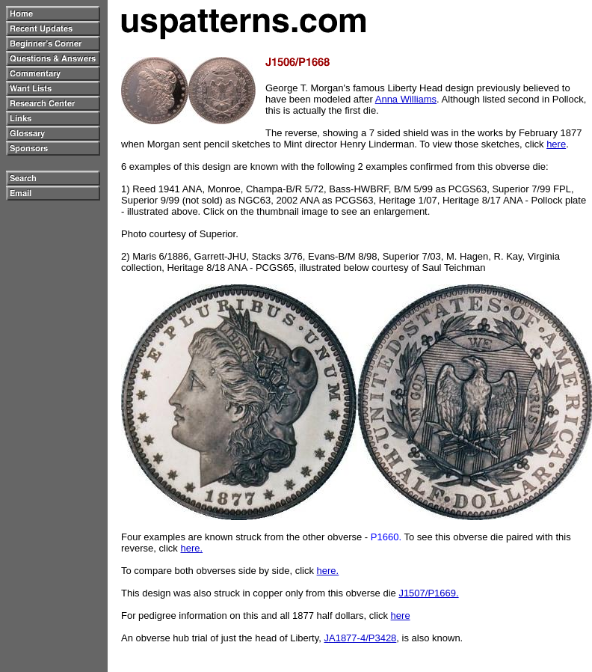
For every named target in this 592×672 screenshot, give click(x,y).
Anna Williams (406, 99)
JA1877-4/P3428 (360, 638)
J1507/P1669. (428, 593)
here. (191, 548)
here (556, 144)
